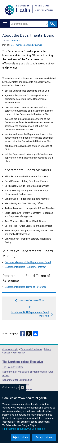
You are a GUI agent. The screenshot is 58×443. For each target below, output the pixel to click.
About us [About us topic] (15, 40)
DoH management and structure (26, 45)
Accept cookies (44, 437)
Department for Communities (17, 380)
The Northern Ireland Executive (22, 362)
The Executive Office (12, 367)
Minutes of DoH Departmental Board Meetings (32, 314)
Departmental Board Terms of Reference (25, 286)
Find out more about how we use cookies (23, 428)
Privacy (47, 349)
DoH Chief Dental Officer (29, 300)
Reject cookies (20, 437)
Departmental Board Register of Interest (25, 267)
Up (29, 306)
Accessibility (19, 353)
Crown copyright (10, 349)
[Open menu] (4, 24)
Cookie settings (10, 387)
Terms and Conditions (31, 349)
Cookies (6, 353)
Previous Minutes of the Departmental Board (28, 262)
